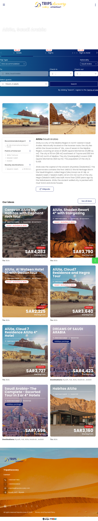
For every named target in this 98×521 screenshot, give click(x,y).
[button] (1, 53)
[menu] (95, 5)
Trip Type (4, 60)
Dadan (8, 161)
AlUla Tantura (11, 155)
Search (74, 84)
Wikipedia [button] (44, 189)
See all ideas (87, 201)
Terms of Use (92, 90)
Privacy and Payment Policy (45, 512)
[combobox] (87, 64)
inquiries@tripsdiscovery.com (19, 488)
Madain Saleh (11, 158)
